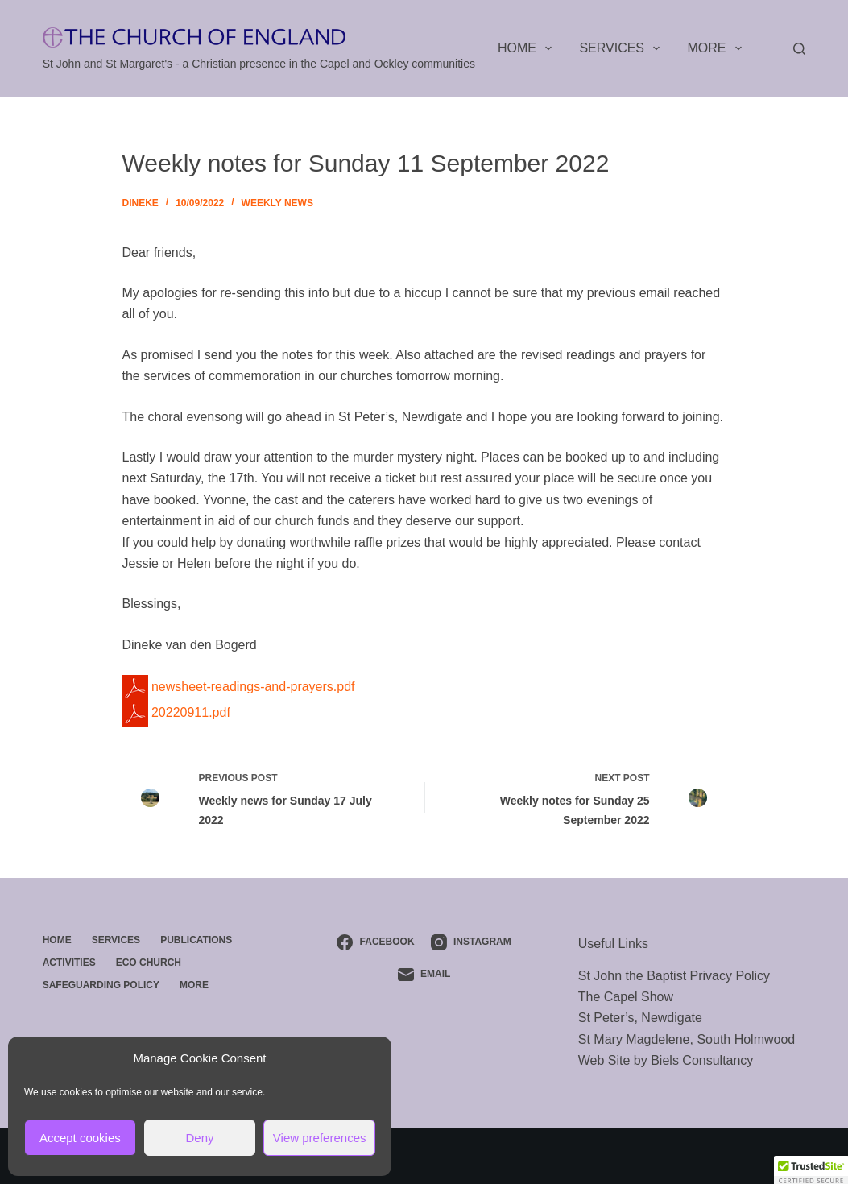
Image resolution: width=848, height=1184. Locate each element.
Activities (69, 962)
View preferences (319, 1138)
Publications (196, 940)
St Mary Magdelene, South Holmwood (686, 1039)
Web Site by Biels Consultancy (666, 1060)
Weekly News (277, 203)
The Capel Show (625, 997)
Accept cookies (80, 1138)
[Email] (424, 975)
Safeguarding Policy (101, 985)
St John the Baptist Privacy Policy (674, 976)
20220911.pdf (176, 712)
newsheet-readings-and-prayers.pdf (238, 686)
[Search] (799, 49)
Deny (199, 1138)
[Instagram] (471, 942)
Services (622, 48)
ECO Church (148, 962)
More (718, 48)
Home (528, 48)
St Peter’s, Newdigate (640, 1018)
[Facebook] (375, 942)
